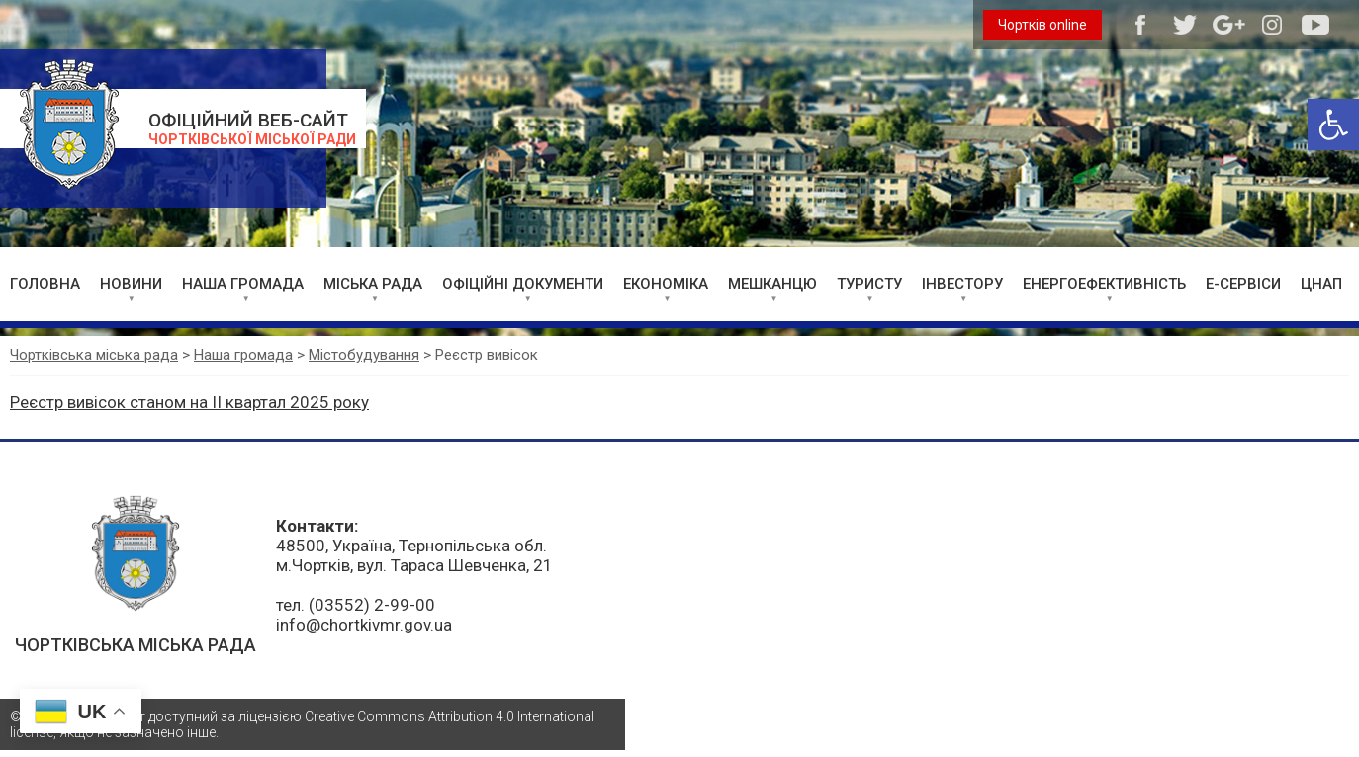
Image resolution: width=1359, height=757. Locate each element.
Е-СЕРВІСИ (1243, 284)
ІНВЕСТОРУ (962, 284)
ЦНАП (1321, 284)
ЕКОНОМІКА (665, 284)
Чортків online (1042, 25)
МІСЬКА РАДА (372, 284)
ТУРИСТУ (869, 284)
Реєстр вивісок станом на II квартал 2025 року (189, 402)
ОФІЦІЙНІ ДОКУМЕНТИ (522, 284)
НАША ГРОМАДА (243, 284)
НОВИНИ (131, 284)
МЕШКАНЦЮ (772, 284)
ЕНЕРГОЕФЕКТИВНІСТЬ (1104, 284)
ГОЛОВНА (45, 284)
